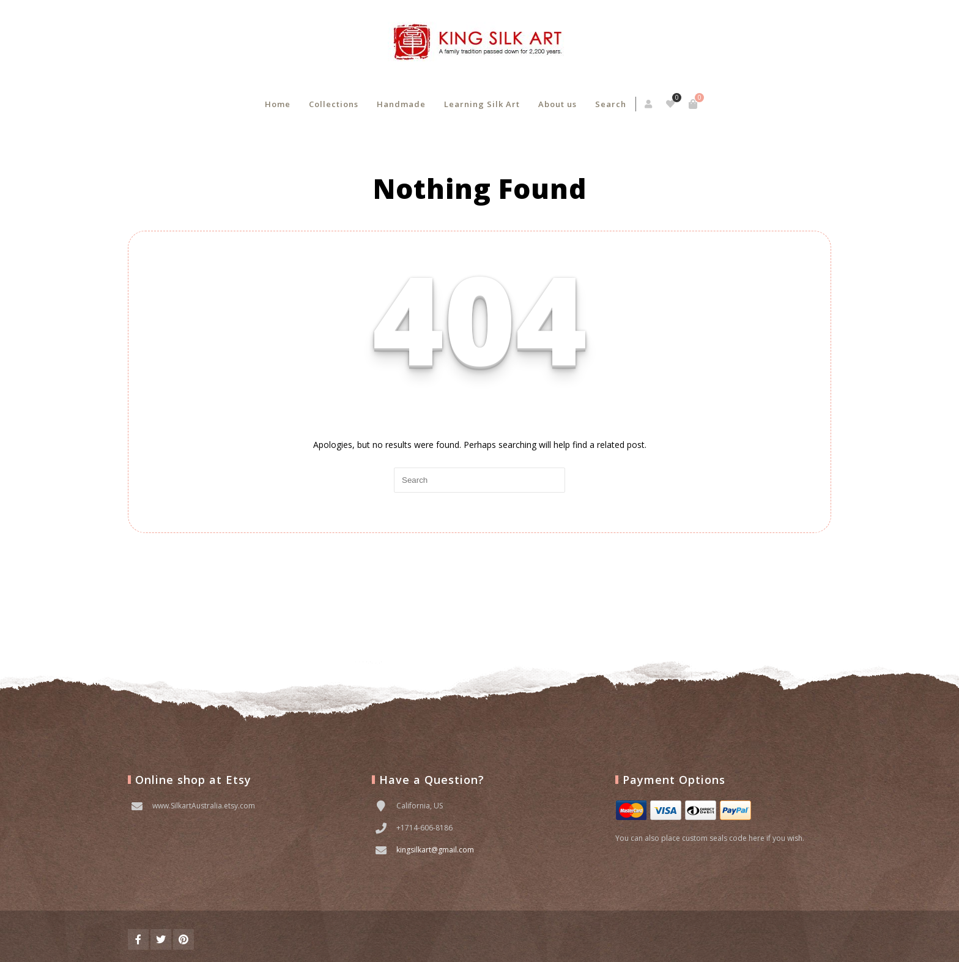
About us (557, 104)
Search (610, 104)
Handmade (401, 104)
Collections (333, 104)
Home (278, 104)
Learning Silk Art (482, 104)
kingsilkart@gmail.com (435, 850)
